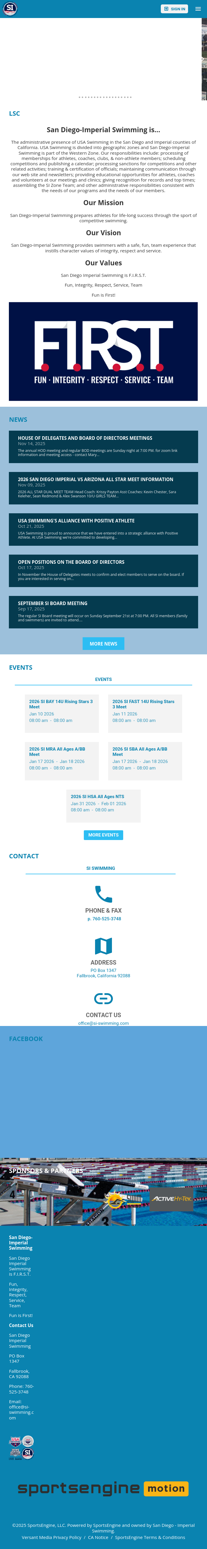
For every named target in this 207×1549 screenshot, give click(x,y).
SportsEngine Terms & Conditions (150, 1537)
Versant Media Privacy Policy (51, 1537)
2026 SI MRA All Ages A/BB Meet (57, 751)
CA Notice (98, 1537)
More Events (104, 835)
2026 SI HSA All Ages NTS (97, 796)
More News (103, 644)
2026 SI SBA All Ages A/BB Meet (140, 751)
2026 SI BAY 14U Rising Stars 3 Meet (61, 704)
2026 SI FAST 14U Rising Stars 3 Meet (143, 704)
